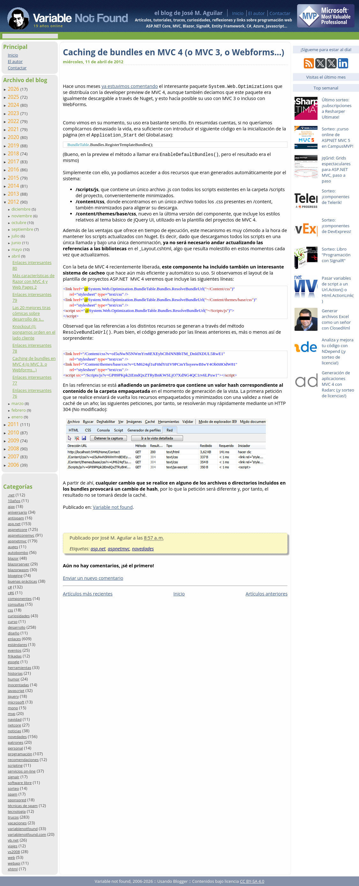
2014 (14, 185)
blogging (15, 575)
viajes (12, 845)
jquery (13, 696)
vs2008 (14, 851)
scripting (15, 765)
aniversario (17, 512)
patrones (15, 742)
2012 (14, 201)
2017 (14, 161)
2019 (14, 145)
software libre (20, 782)
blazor (13, 558)
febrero (19, 410)
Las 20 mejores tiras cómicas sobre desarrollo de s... (31, 313)
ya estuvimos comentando (129, 86)
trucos (13, 817)
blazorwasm (18, 569)
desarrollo (16, 627)
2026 (14, 88)
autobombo (18, 552)
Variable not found (113, 508)
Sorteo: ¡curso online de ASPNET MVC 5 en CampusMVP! (337, 137)
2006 (14, 464)
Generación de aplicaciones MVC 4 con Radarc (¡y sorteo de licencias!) (338, 384)
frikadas (14, 656)
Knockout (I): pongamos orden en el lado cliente (34, 332)
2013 (14, 193)
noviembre (22, 216)
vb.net (13, 840)
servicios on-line (21, 771)
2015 (14, 177)
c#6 (11, 592)
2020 (14, 137)
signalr (13, 776)
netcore (14, 725)
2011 (14, 424)
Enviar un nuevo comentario (93, 579)
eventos (14, 650)
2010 (14, 432)
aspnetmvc (17, 541)
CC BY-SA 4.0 (252, 881)
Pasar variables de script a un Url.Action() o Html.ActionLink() (338, 289)
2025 (14, 96)
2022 (14, 121)
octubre (19, 222)
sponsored (17, 799)
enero (17, 417)
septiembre (22, 229)
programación (20, 753)
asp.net (14, 523)
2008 (14, 448)
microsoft (16, 702)
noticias (14, 730)
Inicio (237, 13)
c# (10, 587)
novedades (17, 736)
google (13, 661)
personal (15, 748)
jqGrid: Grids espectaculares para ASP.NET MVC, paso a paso (336, 169)
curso (12, 621)
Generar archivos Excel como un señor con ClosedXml (336, 319)
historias (15, 673)
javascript (16, 690)
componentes (20, 598)
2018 (14, 153)
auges (13, 546)
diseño (13, 633)
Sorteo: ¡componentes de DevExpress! (336, 225)
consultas (16, 604)
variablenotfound (23, 828)
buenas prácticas (22, 581)
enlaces (14, 638)
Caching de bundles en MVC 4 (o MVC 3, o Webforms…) (34, 364)
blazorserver (18, 564)
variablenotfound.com (27, 834)
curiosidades (19, 615)
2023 (14, 113)
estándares (17, 644)
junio (16, 242)
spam (12, 794)
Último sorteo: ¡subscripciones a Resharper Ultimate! (336, 108)
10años (14, 500)
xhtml (13, 869)
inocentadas (18, 684)
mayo (17, 249)
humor (13, 679)
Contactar (279, 13)
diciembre (21, 209)
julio (16, 236)
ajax (11, 506)
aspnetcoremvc (21, 535)
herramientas (19, 667)
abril (16, 256)
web (11, 857)
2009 (14, 440)
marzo (18, 403)
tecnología (17, 811)
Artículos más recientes (88, 595)
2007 (14, 456)
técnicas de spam (23, 805)
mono (13, 707)
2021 (14, 129)
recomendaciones (23, 759)
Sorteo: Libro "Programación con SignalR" (336, 254)
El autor (256, 13)
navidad (14, 719)
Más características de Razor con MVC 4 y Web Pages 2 (33, 281)
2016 (14, 169)
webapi (14, 863)
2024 (14, 104)
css (10, 610)
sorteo (13, 788)
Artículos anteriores (267, 595)
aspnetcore (17, 529)
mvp (11, 713)
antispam (16, 518)
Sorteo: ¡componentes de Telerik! (335, 196)
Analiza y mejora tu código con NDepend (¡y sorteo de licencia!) (338, 351)
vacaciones (17, 822)
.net (11, 495)
